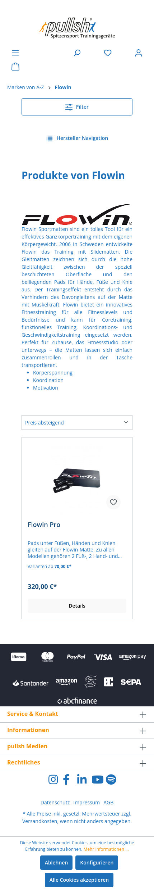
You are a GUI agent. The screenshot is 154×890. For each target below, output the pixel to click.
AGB (108, 802)
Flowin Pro (44, 525)
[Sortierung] (77, 422)
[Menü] (15, 53)
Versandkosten (39, 821)
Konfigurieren (96, 862)
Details (77, 605)
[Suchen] (77, 53)
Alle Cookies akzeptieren (79, 879)
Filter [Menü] (77, 105)
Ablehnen (56, 862)
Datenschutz (55, 802)
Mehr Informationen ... (106, 849)
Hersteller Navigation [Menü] (77, 137)
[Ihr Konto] (138, 53)
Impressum (86, 802)
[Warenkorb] (15, 66)
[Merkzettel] (107, 53)
